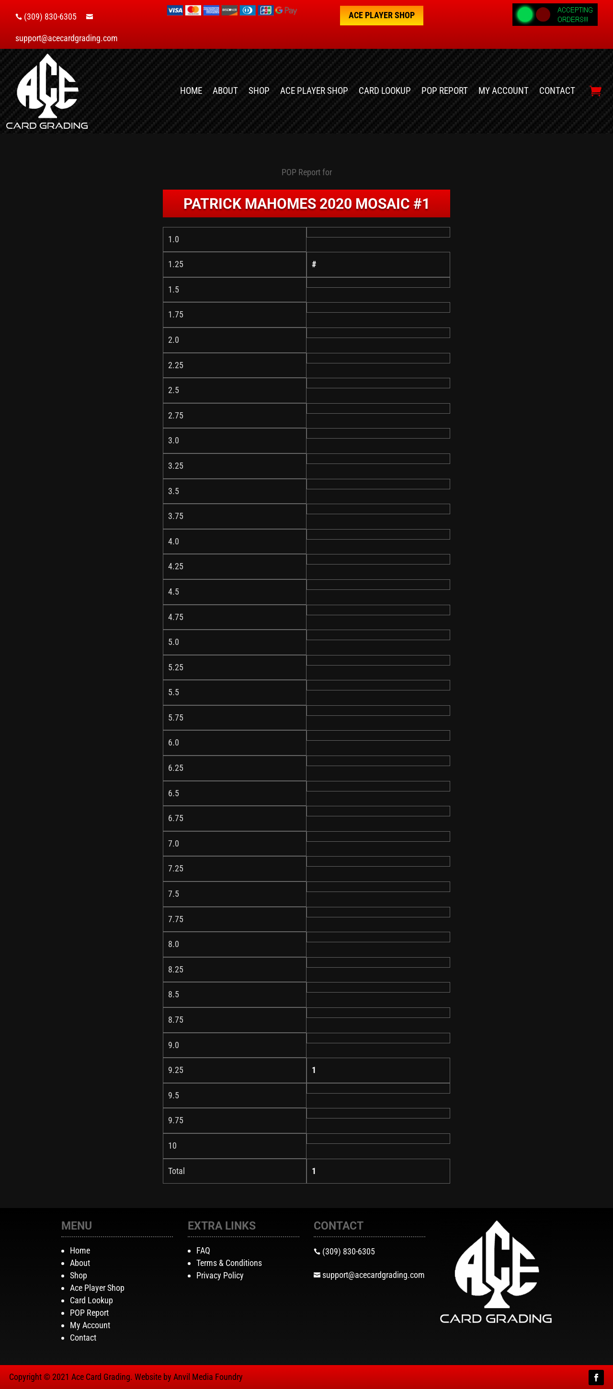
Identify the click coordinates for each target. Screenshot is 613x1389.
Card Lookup (385, 90)
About (225, 90)
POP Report (444, 90)
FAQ (203, 1250)
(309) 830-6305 (50, 16)
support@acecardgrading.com (66, 38)
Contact (557, 90)
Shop (259, 90)
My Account (503, 90)
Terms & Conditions (229, 1263)
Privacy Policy (220, 1275)
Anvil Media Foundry (208, 1377)
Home (191, 90)
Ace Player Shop (382, 15)
